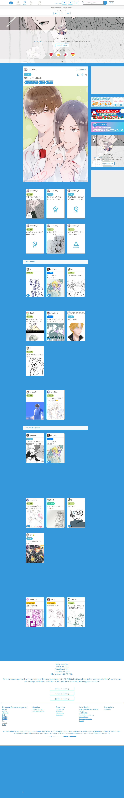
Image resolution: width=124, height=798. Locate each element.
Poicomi (81, 721)
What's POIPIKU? (38, 709)
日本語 (4, 725)
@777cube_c (38, 41)
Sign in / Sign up (62, 688)
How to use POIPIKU (38, 711)
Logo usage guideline (85, 719)
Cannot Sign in (83, 717)
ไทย (3, 721)
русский (4, 723)
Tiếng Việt (5, 713)
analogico (66, 736)
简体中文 (4, 717)
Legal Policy (59, 715)
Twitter (81, 711)
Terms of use (60, 709)
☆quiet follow (62, 45)
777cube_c (62, 38)
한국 (3, 715)
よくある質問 (83, 713)
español (4, 711)
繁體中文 (4, 719)
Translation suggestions (19, 707)
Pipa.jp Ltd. (107, 709)
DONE (27, 74)
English (4, 709)
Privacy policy (60, 713)
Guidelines (59, 711)
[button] (22, 792)
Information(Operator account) (88, 709)
